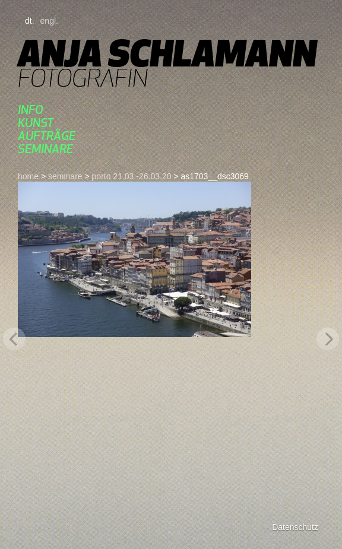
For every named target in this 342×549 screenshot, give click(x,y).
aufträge (46, 136)
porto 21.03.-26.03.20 (132, 176)
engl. (49, 21)
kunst (35, 123)
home (28, 176)
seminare (45, 149)
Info (30, 109)
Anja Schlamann (167, 53)
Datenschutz (295, 527)
